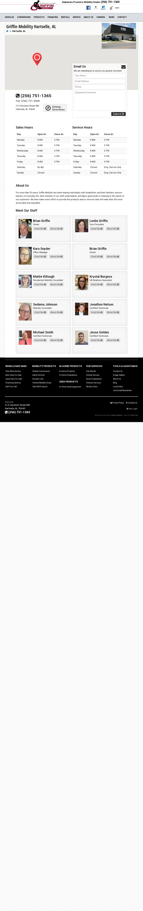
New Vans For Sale (13, 375)
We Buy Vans (91, 386)
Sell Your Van (11, 386)
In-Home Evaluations (68, 375)
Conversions (24, 17)
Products (39, 17)
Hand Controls (38, 375)
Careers (100, 17)
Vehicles (9, 17)
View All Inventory (13, 371)
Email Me (40, 228)
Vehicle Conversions (41, 371)
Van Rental (91, 371)
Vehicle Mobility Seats (41, 383)
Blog (115, 383)
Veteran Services (93, 383)
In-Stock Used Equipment (70, 387)
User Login (132, 409)
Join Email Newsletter (122, 390)
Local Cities (118, 386)
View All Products (39, 386)
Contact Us (118, 371)
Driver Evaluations (94, 379)
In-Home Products (67, 371)
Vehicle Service (92, 375)
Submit (118, 114)
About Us (88, 17)
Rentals (65, 17)
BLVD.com (134, 415)
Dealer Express (116, 415)
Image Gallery (119, 375)
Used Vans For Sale (13, 379)
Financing (53, 17)
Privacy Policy (117, 403)
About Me (56, 228)
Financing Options (13, 383)
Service (77, 17)
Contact (122, 17)
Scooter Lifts (38, 379)
